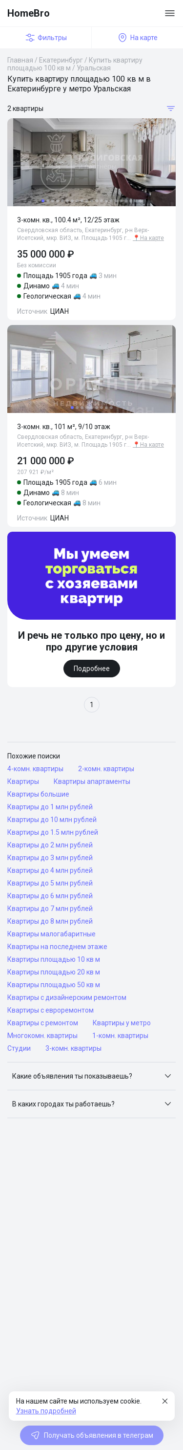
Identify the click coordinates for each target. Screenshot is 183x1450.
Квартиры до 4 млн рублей (50, 870)
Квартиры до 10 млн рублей (52, 819)
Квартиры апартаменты (92, 781)
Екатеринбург (61, 60)
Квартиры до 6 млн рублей (50, 896)
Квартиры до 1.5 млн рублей (52, 832)
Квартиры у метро (122, 1023)
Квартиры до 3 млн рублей (50, 858)
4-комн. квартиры (35, 769)
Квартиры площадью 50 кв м (53, 985)
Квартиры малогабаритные (51, 934)
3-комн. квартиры (73, 1048)
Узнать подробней (46, 1411)
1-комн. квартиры (120, 1035)
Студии (19, 1048)
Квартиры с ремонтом (42, 1023)
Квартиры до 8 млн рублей (50, 921)
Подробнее (92, 668)
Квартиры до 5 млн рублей (50, 883)
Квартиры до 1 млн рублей (50, 807)
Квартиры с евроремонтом (50, 1010)
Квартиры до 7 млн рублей (50, 908)
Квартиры (23, 781)
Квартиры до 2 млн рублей (50, 845)
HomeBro (28, 13)
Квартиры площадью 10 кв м (53, 959)
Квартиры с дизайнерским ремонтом (66, 997)
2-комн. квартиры (106, 769)
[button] (91, 1076)
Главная (20, 60)
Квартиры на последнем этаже (57, 947)
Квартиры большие (38, 794)
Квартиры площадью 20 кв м (53, 972)
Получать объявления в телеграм (91, 1435)
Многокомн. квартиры (42, 1035)
